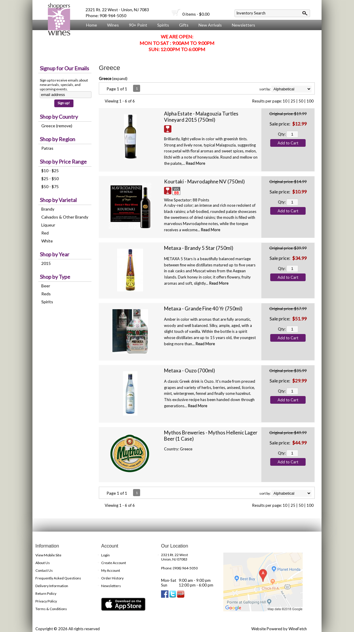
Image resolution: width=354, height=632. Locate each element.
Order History (112, 578)
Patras (47, 148)
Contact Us (44, 570)
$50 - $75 (50, 186)
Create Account (113, 563)
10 (285, 101)
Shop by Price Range (63, 161)
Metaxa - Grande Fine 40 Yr (203, 308)
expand (119, 78)
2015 (46, 263)
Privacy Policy (46, 601)
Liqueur (48, 224)
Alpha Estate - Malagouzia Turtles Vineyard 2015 (201, 116)
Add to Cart (288, 143)
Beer (45, 285)
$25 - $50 (50, 178)
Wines (111, 25)
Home (91, 24)
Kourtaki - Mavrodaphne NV (204, 181)
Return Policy (45, 593)
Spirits (161, 25)
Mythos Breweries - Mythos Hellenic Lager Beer (211, 435)
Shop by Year (54, 254)
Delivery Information (51, 586)
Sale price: (280, 123)
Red (45, 232)
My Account (110, 570)
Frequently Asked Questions (58, 578)
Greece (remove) (56, 125)
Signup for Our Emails (64, 68)
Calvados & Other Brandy (64, 216)
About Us (93, 36)
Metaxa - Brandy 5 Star (198, 248)
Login (105, 555)
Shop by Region (57, 139)
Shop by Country (59, 116)
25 (293, 101)
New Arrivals (210, 24)
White (47, 240)
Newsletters (243, 24)
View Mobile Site (48, 555)
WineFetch (298, 628)
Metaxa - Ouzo (189, 370)
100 (310, 101)
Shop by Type (55, 276)
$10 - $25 (50, 170)
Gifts (182, 25)
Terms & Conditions (51, 609)
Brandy (47, 208)
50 (301, 101)
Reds (46, 293)
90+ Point (138, 24)
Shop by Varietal (58, 200)
